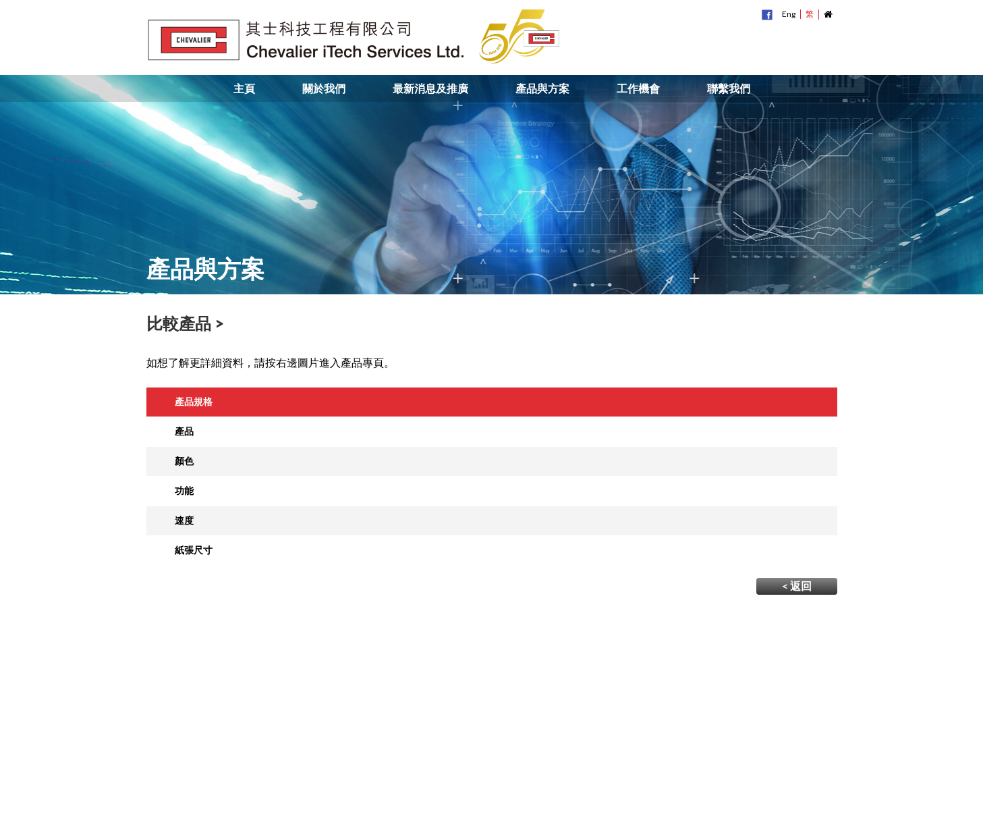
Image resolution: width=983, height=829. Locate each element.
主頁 (244, 88)
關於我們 (323, 88)
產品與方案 (542, 88)
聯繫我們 (728, 88)
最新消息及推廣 (430, 88)
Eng (788, 14)
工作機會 (638, 88)
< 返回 (797, 585)
